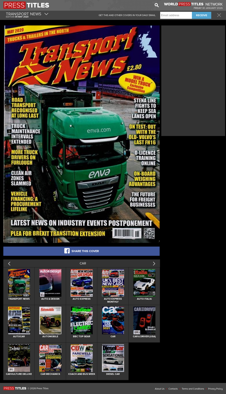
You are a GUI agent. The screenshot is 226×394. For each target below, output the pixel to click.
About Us (159, 388)
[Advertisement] (193, 52)
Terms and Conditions (193, 388)
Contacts (173, 388)
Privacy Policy (215, 388)
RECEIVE (201, 15)
